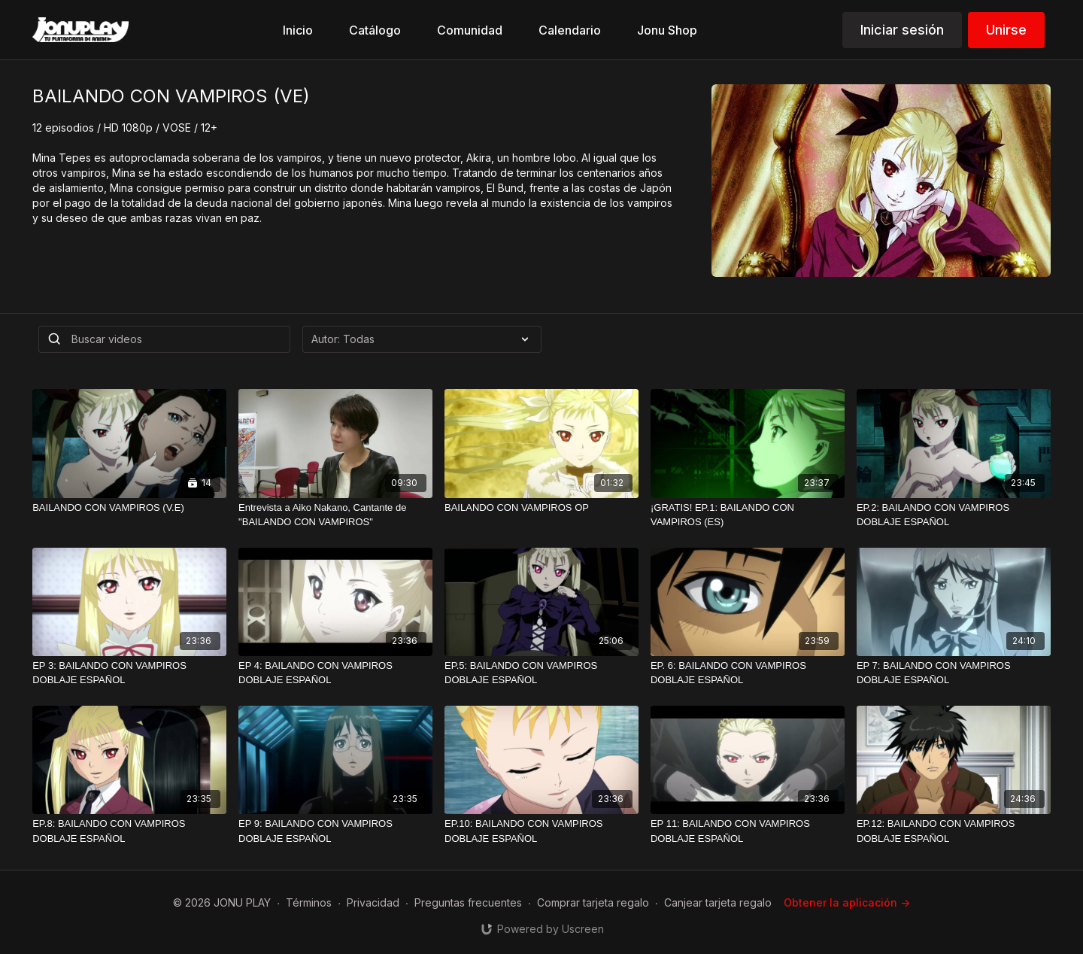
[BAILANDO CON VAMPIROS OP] (541, 507)
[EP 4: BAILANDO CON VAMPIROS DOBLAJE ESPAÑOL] (335, 673)
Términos (309, 902)
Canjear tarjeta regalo (718, 902)
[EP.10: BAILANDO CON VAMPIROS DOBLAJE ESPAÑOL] (541, 831)
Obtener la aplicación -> (847, 902)
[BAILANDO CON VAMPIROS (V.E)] (129, 507)
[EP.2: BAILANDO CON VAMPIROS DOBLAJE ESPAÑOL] (954, 515)
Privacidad (373, 902)
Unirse (1006, 30)
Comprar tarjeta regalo (593, 902)
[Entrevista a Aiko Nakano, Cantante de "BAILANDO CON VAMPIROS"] (335, 515)
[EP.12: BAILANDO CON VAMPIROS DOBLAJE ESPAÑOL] (954, 831)
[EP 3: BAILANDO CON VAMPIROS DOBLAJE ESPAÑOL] (129, 673)
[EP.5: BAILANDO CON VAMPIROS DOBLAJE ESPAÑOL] (541, 673)
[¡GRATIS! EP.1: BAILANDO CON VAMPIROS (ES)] (748, 515)
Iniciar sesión (902, 30)
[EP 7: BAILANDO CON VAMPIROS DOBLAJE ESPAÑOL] (954, 673)
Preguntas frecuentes (468, 902)
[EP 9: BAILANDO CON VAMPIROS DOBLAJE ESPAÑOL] (335, 831)
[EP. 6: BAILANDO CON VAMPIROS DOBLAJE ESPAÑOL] (748, 673)
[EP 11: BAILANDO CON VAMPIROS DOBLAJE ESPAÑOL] (748, 831)
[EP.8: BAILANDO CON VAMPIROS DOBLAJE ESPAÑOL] (129, 831)
